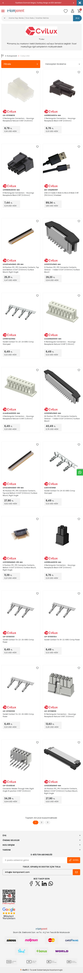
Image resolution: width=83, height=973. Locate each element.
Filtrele (21, 64)
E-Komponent (9, 55)
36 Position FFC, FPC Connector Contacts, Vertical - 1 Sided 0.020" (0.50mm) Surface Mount (62, 418)
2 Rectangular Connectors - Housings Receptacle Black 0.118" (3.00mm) (60, 119)
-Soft (24, 970)
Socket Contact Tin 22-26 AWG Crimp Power (18, 641)
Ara (77, 18)
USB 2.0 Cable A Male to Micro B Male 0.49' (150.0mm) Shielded (61, 194)
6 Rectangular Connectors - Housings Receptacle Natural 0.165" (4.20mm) (18, 119)
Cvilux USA (24, 56)
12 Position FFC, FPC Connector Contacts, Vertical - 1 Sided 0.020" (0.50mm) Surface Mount (62, 269)
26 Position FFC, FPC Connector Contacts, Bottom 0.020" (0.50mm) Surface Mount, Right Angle (61, 791)
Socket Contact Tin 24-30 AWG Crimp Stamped (59, 492)
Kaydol (74, 860)
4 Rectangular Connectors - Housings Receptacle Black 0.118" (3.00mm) (59, 566)
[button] (3, 2)
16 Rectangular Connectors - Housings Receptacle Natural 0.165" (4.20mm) (60, 715)
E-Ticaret (32, 970)
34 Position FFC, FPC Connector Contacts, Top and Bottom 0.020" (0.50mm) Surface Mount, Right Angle (21, 269)
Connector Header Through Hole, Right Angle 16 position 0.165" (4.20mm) (18, 789)
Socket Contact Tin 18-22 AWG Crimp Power (62, 640)
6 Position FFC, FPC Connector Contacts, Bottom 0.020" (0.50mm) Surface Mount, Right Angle (19, 567)
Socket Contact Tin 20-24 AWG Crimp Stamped (18, 343)
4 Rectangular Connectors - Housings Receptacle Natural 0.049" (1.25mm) (18, 417)
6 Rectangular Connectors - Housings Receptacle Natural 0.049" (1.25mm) (60, 343)
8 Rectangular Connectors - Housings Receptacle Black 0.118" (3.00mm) (18, 194)
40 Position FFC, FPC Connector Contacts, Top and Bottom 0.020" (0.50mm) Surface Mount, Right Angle (20, 493)
